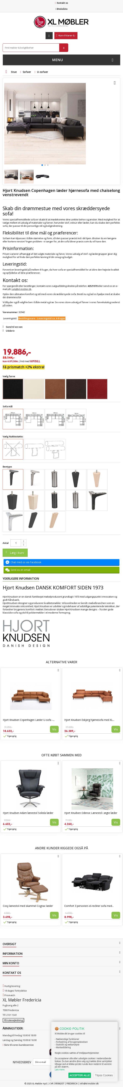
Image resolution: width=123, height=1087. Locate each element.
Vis (54, 729)
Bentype (7, 466)
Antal (6, 543)
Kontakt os (62, 2)
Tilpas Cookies (104, 1075)
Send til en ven (14, 326)
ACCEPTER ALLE (80, 1075)
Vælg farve (9, 376)
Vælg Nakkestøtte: (13, 436)
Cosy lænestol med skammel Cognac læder (28, 906)
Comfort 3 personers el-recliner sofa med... (89, 906)
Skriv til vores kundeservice (19, 1044)
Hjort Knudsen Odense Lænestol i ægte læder (90, 813)
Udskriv (10, 330)
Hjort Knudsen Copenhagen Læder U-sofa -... (28, 720)
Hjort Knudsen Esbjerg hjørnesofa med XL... (89, 720)
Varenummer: (10, 312)
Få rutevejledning (13, 1020)
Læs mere (60, 1069)
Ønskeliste (61, 8)
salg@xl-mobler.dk (21, 289)
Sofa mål (8, 406)
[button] (42, 165)
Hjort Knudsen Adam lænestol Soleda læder (28, 813)
